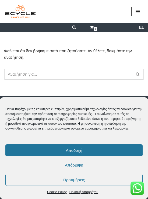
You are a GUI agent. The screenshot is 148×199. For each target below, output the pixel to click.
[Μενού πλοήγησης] (137, 11)
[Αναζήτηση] (74, 27)
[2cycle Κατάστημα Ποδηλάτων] (20, 11)
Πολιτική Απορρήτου (83, 192)
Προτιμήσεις (74, 180)
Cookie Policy (57, 192)
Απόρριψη (74, 165)
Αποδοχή (74, 150)
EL (141, 27)
